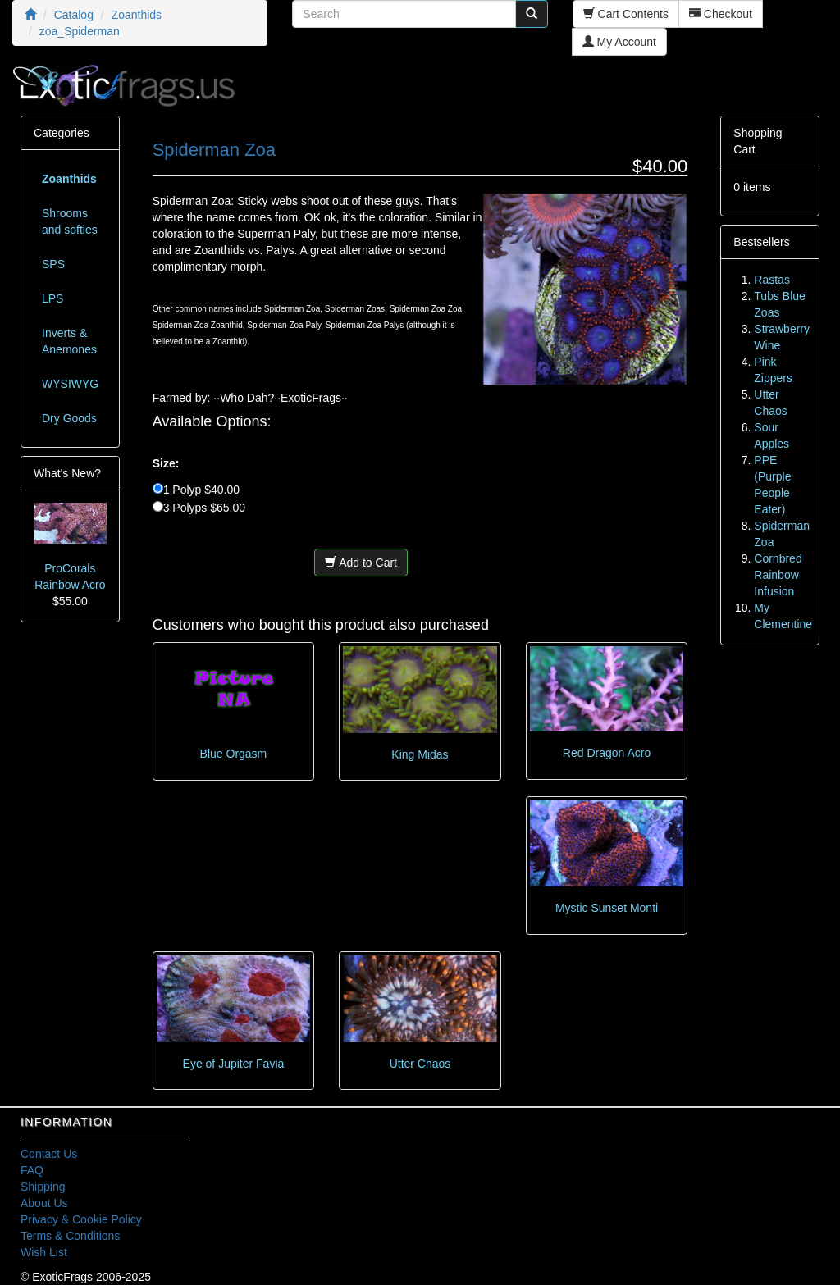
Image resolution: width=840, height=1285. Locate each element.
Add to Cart (361, 562)
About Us (44, 1203)
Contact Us (49, 1153)
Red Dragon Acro (607, 752)
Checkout (720, 14)
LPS (52, 298)
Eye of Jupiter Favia (234, 1063)
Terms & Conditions (70, 1235)
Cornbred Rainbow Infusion (777, 575)
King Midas (419, 754)
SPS (53, 264)
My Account (619, 41)
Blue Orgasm (233, 753)
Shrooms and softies (70, 221)
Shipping (43, 1186)
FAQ (32, 1170)
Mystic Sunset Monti (606, 907)
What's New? (67, 473)
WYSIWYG (70, 383)
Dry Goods (69, 418)
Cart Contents (626, 14)
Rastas (772, 279)
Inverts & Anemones (69, 341)
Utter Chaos (420, 1063)
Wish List (44, 1252)
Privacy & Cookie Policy (81, 1219)
